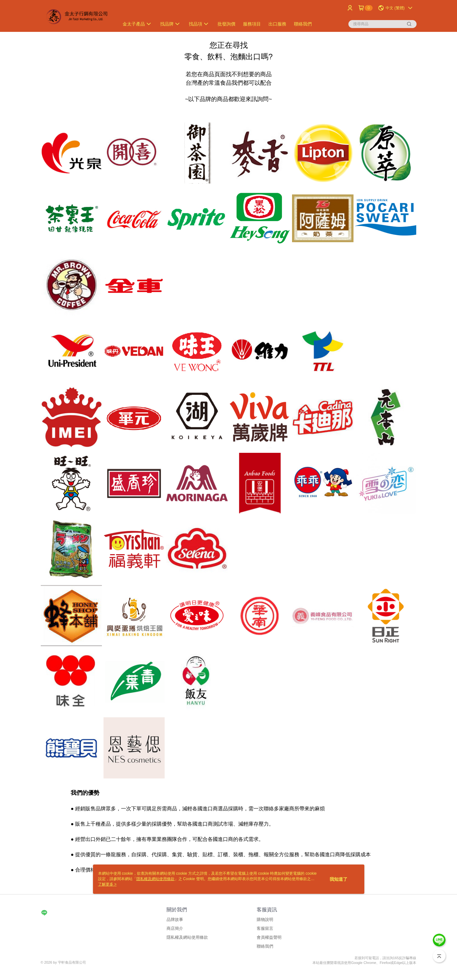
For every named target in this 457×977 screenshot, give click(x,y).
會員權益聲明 (269, 937)
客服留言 (265, 928)
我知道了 (338, 879)
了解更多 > (107, 884)
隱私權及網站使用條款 (187, 937)
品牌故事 (175, 919)
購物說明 (265, 919)
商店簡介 (175, 928)
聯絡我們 (265, 946)
